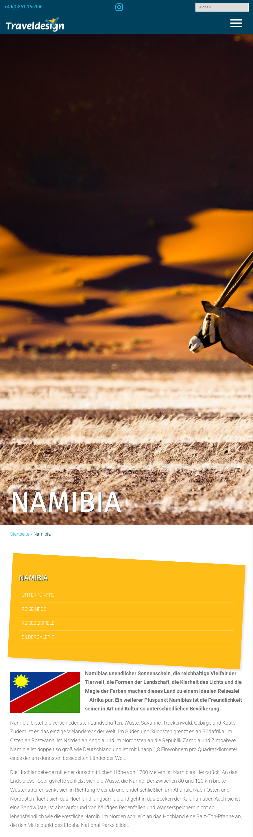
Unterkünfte (38, 595)
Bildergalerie (38, 637)
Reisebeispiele (38, 623)
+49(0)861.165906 (23, 7)
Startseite (19, 534)
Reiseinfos (34, 609)
